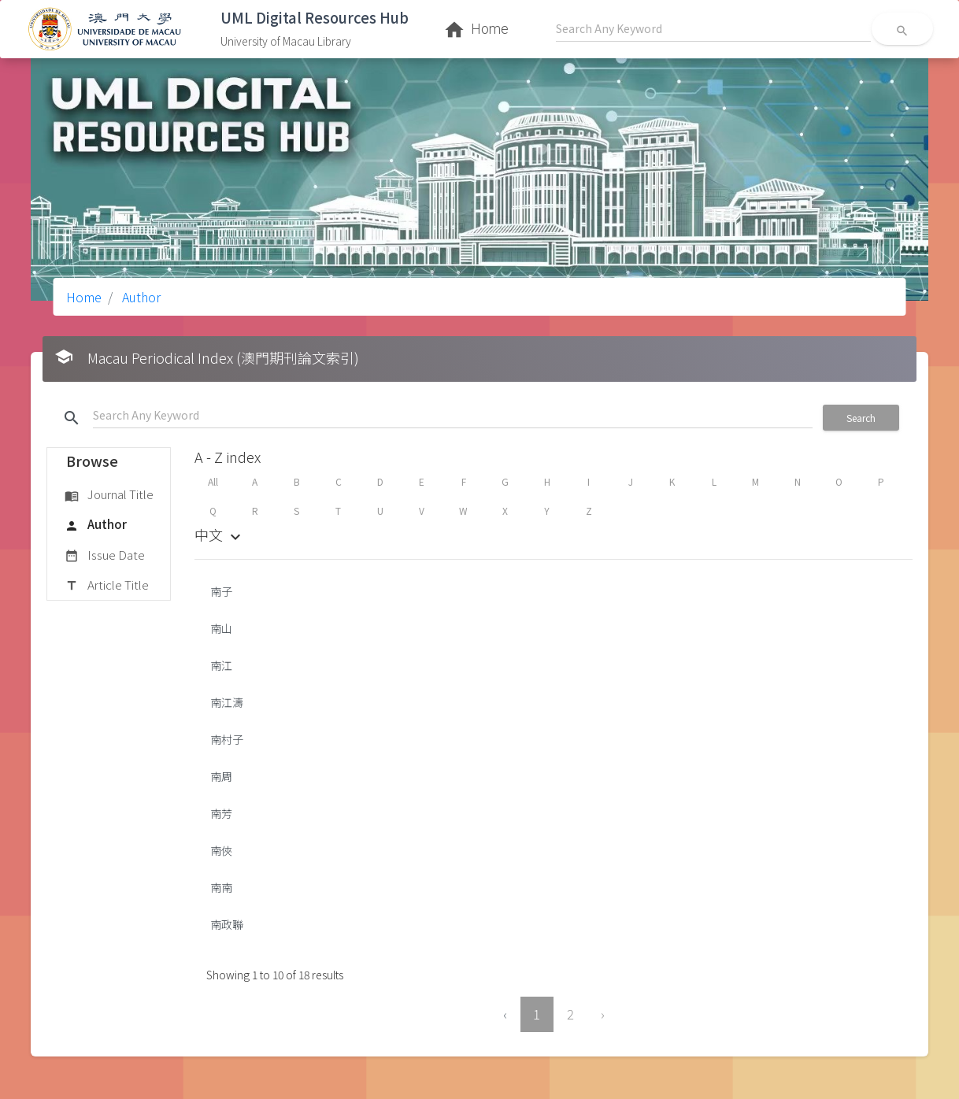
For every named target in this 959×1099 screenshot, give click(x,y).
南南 (221, 887)
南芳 (221, 813)
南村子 (226, 739)
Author (140, 296)
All (213, 481)
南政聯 (226, 924)
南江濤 (226, 702)
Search (861, 417)
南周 (221, 776)
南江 (221, 665)
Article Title (107, 585)
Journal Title (109, 495)
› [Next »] (603, 1014)
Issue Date (105, 556)
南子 (221, 591)
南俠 (221, 850)
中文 (219, 534)
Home (84, 296)
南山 (221, 628)
